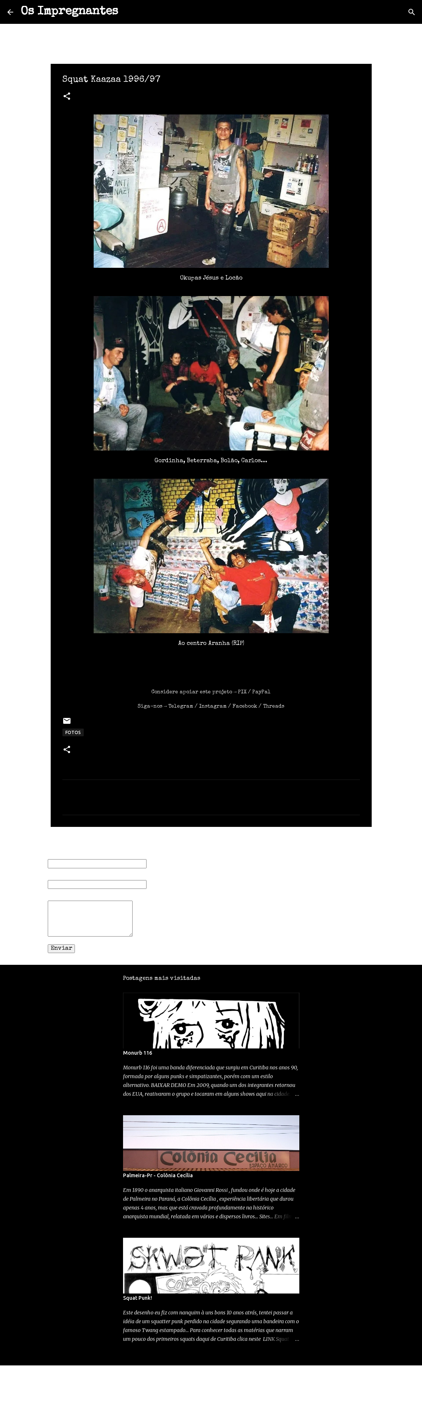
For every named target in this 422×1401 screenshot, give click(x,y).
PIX (242, 692)
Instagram (213, 706)
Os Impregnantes (69, 12)
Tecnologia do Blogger (211, 1376)
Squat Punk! (137, 1298)
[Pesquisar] (128, 12)
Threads (273, 706)
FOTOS (73, 732)
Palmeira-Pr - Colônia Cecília (158, 1175)
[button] (66, 97)
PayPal (261, 692)
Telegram (180, 706)
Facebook (244, 706)
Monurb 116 (137, 1053)
